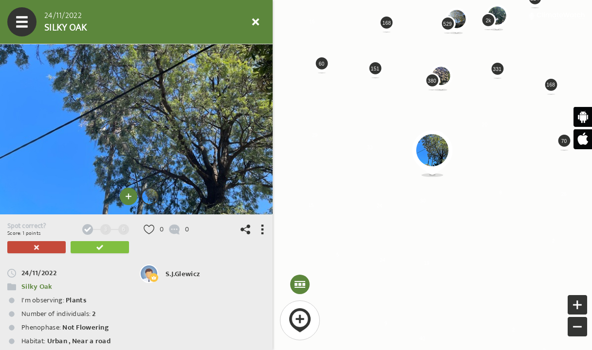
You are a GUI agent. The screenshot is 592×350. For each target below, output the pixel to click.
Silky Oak (37, 286)
